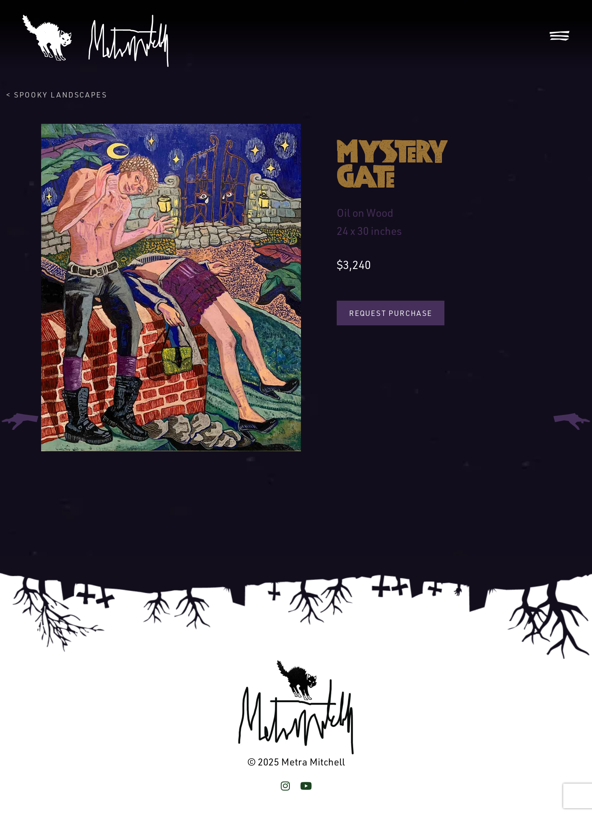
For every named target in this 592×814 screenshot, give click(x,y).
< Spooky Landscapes (56, 94)
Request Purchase (390, 313)
